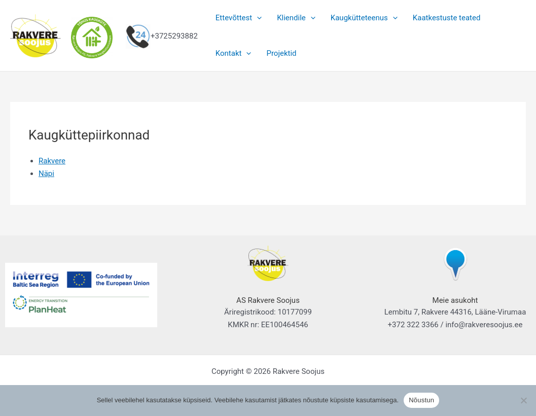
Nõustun (421, 400)
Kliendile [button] (296, 18)
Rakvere (52, 160)
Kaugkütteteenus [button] (364, 18)
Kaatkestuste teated (447, 17)
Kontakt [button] (234, 53)
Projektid (281, 53)
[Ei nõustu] (523, 400)
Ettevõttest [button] (239, 18)
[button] (257, 18)
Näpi (46, 173)
